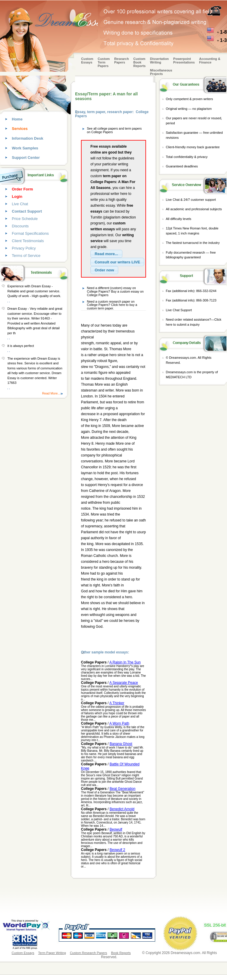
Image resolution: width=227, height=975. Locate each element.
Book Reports (121, 953)
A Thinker (116, 703)
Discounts (20, 226)
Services (20, 128)
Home (17, 119)
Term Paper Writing (52, 953)
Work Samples (25, 148)
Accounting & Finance (209, 60)
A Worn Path (119, 723)
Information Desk (27, 138)
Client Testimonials (28, 241)
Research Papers (121, 60)
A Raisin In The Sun (125, 662)
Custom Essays (87, 60)
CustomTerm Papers (104, 62)
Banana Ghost (121, 744)
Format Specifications (30, 233)
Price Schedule (25, 218)
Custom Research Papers (88, 953)
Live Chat (20, 204)
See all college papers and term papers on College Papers (114, 130)
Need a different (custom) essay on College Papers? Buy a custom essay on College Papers (115, 291)
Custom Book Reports (139, 62)
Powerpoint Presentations (184, 60)
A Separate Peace (123, 683)
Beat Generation (122, 789)
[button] (106, 254)
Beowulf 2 (117, 850)
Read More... (51, 393)
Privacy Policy (24, 248)
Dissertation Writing (159, 60)
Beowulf (116, 829)
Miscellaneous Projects (161, 72)
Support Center (26, 157)
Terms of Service (26, 255)
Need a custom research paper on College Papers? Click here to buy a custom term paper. (112, 305)
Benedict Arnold (122, 809)
